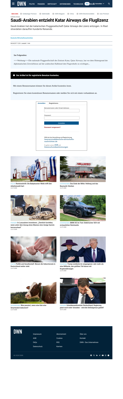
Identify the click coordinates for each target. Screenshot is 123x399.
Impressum (37, 334)
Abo (87, 4)
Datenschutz (37, 346)
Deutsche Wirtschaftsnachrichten (22, 38)
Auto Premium (104, 14)
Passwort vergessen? (52, 127)
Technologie (78, 4)
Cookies (59, 338)
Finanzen (41, 4)
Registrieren (53, 103)
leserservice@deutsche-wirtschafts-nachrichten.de (59, 140)
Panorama (63, 264)
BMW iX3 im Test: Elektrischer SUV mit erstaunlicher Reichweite (80, 224)
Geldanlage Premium (30, 14)
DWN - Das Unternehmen (89, 342)
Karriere (59, 346)
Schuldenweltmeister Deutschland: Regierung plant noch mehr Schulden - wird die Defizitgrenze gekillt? (82, 306)
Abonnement (61, 334)
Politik (32, 4)
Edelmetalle (46, 14)
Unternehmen (65, 4)
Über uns (83, 334)
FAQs (35, 342)
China (72, 14)
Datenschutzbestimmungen (56, 147)
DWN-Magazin (60, 14)
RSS (57, 342)
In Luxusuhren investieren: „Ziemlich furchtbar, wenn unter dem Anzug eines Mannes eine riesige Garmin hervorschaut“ (32, 225)
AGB (56, 145)
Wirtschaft (52, 4)
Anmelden (41, 103)
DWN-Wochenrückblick (86, 14)
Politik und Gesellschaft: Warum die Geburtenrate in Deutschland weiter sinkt (33, 265)
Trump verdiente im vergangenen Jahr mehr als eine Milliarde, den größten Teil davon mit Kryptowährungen (81, 266)
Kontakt (83, 338)
